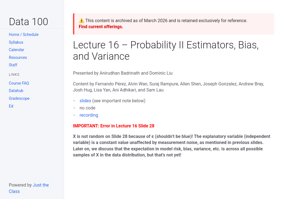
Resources (18, 57)
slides (85, 100)
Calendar (16, 50)
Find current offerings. (101, 26)
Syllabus (16, 42)
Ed (11, 106)
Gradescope (19, 98)
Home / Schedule (24, 34)
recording (89, 115)
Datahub (16, 90)
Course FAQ (19, 83)
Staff (13, 65)
